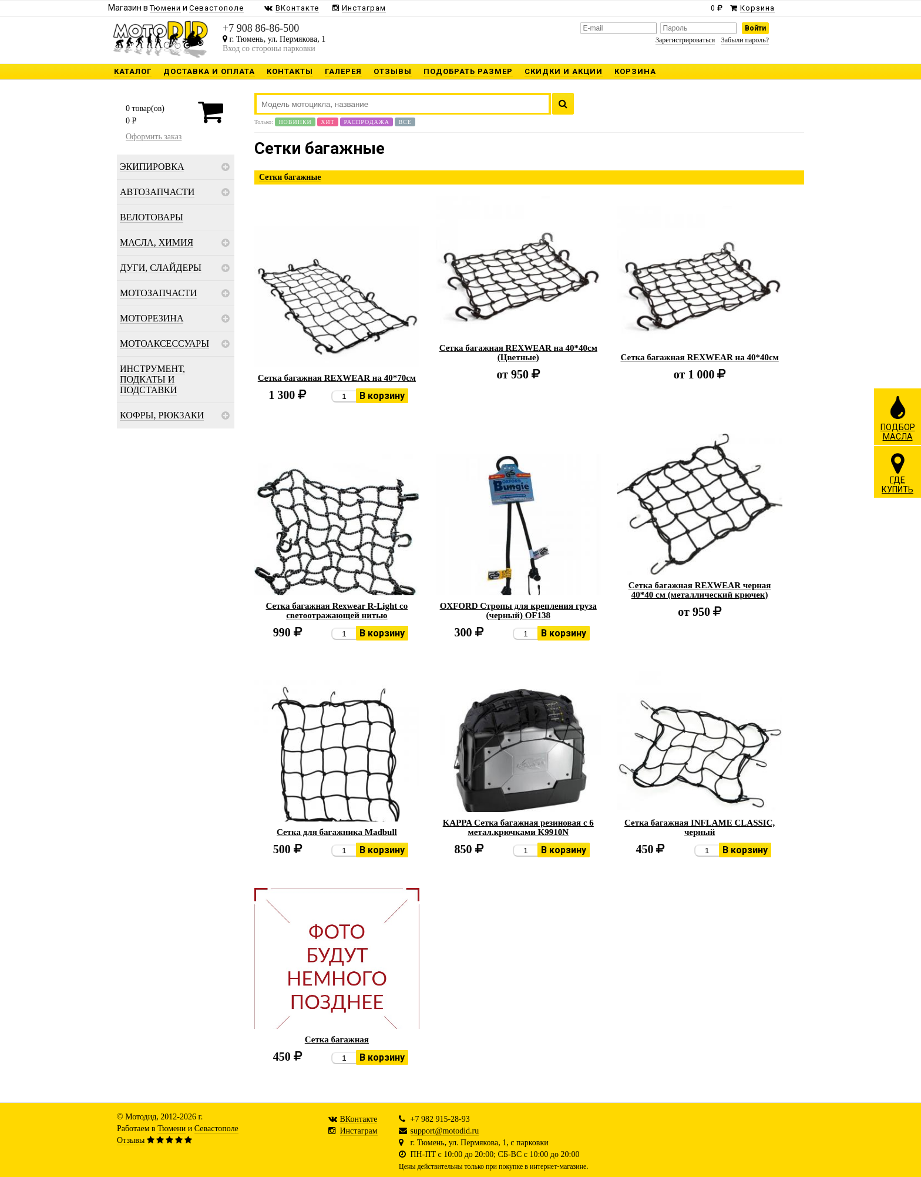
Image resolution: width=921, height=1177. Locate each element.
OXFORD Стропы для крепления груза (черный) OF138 (518, 610)
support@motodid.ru (445, 1130)
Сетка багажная (337, 1039)
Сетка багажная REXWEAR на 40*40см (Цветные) (518, 352)
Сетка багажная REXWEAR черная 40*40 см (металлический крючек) (699, 590)
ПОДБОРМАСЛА (897, 417)
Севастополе (216, 1128)
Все (404, 122)
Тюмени (171, 1128)
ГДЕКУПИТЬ (897, 473)
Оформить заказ (153, 136)
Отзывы (130, 1140)
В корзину (382, 395)
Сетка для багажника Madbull (337, 832)
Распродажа (366, 122)
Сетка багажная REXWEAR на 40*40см (700, 357)
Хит (328, 122)
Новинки (294, 122)
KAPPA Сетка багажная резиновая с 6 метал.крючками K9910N (518, 827)
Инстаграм (359, 1130)
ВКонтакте (359, 1119)
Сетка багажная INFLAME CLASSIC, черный (699, 827)
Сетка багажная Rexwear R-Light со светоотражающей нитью (337, 610)
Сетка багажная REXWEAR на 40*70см (337, 378)
